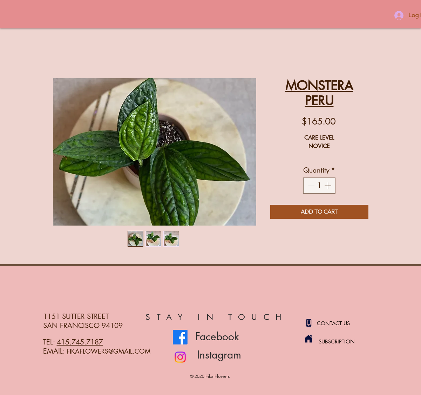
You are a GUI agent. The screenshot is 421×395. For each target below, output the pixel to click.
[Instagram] (180, 357)
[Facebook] (180, 337)
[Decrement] (310, 185)
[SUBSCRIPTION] (343, 341)
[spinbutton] (319, 185)
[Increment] (328, 185)
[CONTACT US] (342, 323)
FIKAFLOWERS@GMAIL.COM (108, 351)
